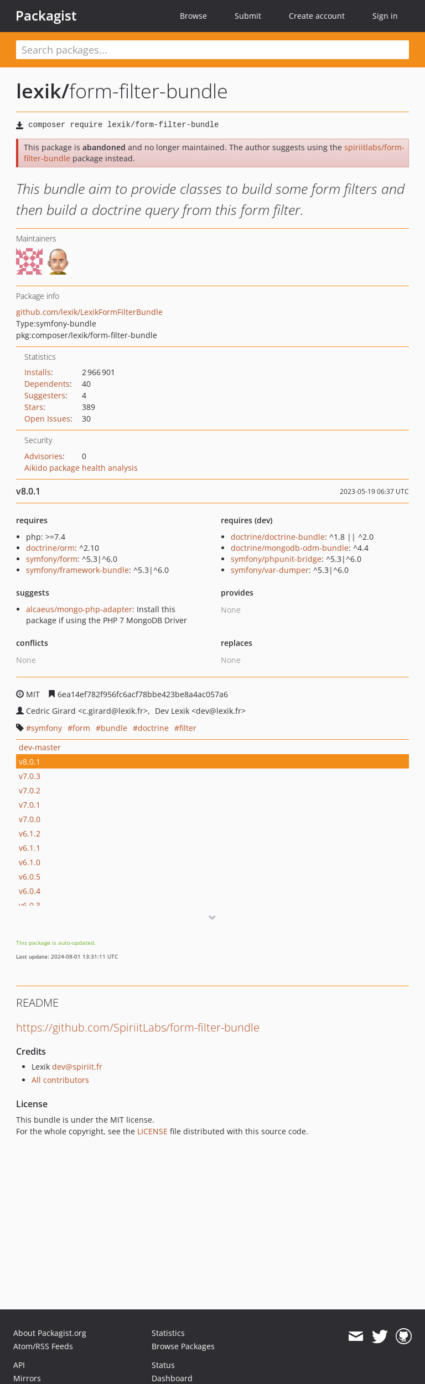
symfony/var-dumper (270, 570)
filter (187, 728)
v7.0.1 (29, 804)
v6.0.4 (29, 891)
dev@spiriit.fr (77, 1066)
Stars (33, 407)
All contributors (60, 1080)
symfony (46, 728)
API (19, 1365)
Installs (37, 372)
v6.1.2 (29, 833)
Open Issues (47, 418)
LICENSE (152, 1131)
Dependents (47, 383)
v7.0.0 (29, 819)
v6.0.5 (29, 876)
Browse (193, 15)
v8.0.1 (29, 761)
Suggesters (44, 395)
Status (163, 1365)
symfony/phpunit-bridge (276, 559)
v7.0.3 (29, 776)
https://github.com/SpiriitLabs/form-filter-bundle (138, 1027)
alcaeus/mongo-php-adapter (79, 609)
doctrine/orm (50, 548)
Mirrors (27, 1378)
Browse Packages (183, 1346)
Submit (248, 15)
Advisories (43, 456)
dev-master (40, 747)
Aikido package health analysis (81, 467)
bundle (114, 728)
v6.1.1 (29, 848)
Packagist (46, 15)
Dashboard (172, 1378)
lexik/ (42, 90)
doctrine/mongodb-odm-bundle (290, 548)
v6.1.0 (29, 862)
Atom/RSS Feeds (43, 1346)
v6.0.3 (29, 905)
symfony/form (51, 559)
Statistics (168, 1333)
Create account (317, 15)
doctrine (153, 728)
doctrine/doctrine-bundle (278, 537)
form (81, 728)
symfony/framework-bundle (77, 570)
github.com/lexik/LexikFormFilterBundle (89, 312)
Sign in (385, 15)
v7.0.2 (29, 790)
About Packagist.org (49, 1333)
